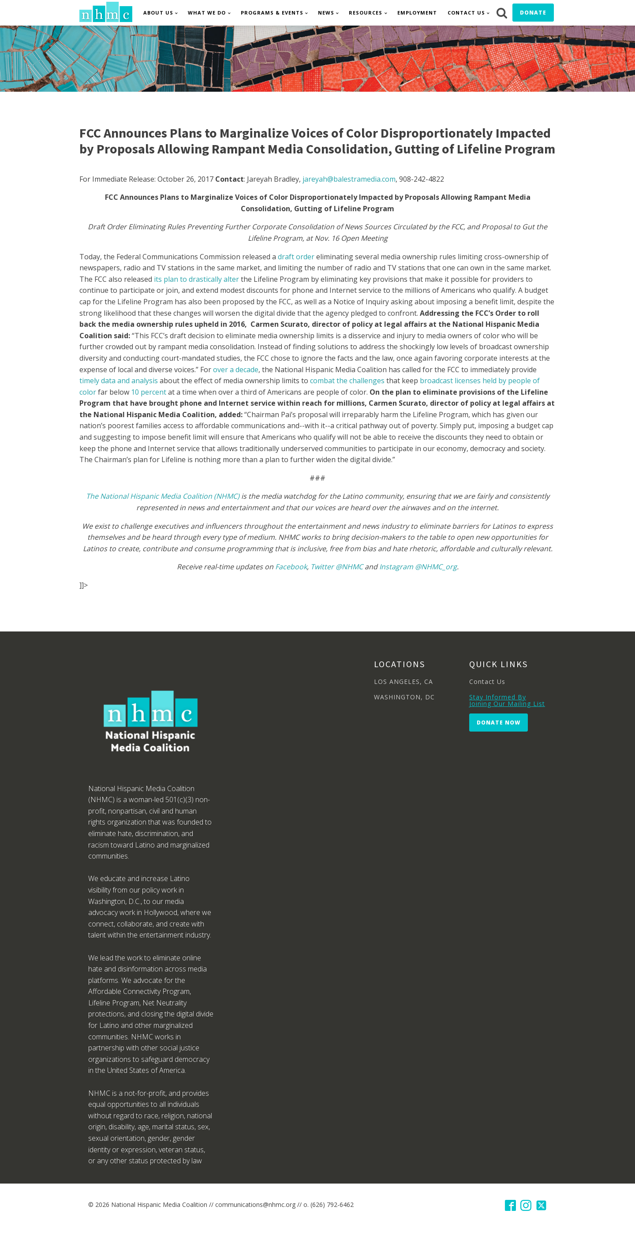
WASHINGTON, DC (404, 697)
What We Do (207, 12)
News (326, 12)
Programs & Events (272, 12)
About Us (158, 12)
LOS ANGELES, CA (403, 681)
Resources (365, 12)
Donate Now (498, 722)
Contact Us (466, 12)
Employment (417, 12)
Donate (533, 12)
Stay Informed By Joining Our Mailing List (507, 700)
